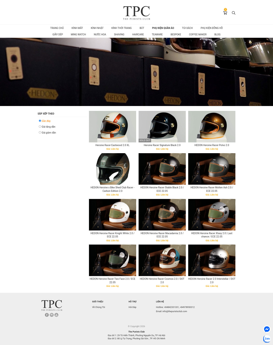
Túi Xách (187, 28)
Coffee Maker (197, 34)
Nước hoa (100, 34)
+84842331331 (171, 307)
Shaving (119, 34)
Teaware (157, 34)
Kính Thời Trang (121, 28)
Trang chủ (57, 28)
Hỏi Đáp (132, 307)
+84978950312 (187, 307)
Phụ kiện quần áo (163, 28)
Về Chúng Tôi (98, 307)
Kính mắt (77, 28)
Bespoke (176, 34)
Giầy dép (57, 34)
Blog (217, 34)
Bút (142, 28)
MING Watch (78, 34)
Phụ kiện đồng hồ (212, 28)
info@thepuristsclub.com (174, 311)
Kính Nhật (97, 28)
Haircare (138, 34)
